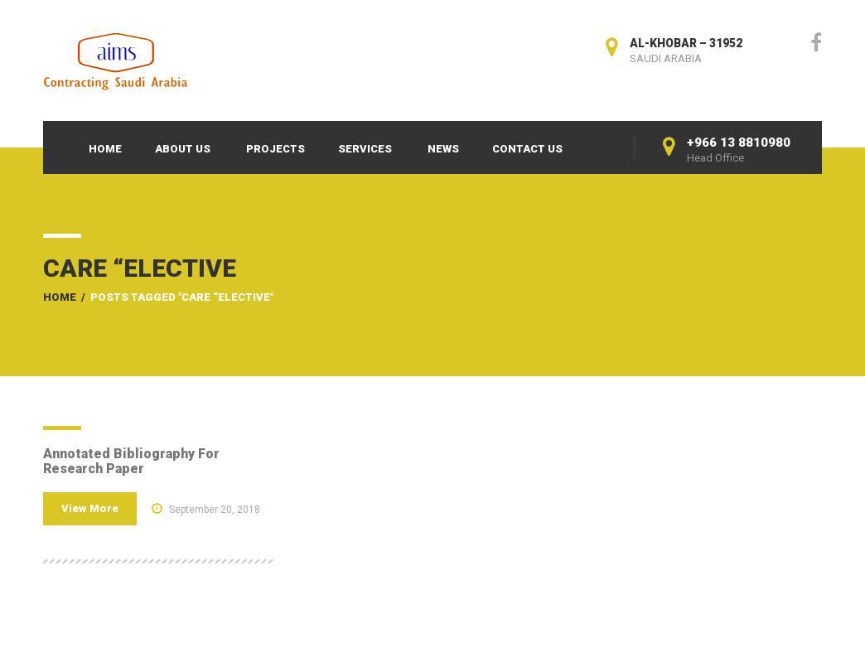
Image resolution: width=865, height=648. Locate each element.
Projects (275, 149)
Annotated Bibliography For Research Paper (131, 461)
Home (105, 149)
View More (89, 508)
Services (365, 149)
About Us (182, 149)
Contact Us (527, 149)
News (443, 149)
